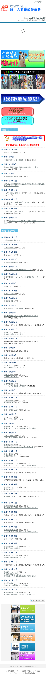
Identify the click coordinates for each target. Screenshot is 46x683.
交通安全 (23, 628)
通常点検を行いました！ (13, 489)
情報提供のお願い (23, 637)
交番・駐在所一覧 (10, 539)
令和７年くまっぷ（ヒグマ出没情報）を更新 (20, 465)
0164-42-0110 (37, 17)
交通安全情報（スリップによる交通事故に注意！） (22, 277)
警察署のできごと (10, 426)
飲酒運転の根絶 (9, 402)
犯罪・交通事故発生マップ (23, 656)
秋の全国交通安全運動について (15, 367)
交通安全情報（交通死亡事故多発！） (18, 270)
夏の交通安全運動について (13, 419)
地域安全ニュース (10, 497)
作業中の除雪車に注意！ (13, 240)
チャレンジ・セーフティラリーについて (18, 447)
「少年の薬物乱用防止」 (13, 193)
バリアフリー (39, 2)
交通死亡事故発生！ (11, 456)
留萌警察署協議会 (10, 176)
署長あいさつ (9, 152)
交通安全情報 (9, 248)
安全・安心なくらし (23, 619)
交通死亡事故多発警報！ (13, 548)
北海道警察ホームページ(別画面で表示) (19, 671)
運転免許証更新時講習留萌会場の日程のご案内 (21, 167)
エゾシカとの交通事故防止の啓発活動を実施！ (21, 532)
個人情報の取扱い (30, 673)
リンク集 (37, 671)
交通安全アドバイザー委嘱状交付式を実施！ (20, 428)
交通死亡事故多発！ (11, 377)
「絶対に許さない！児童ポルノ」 (16, 211)
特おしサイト (9, 286)
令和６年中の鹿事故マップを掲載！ (17, 585)
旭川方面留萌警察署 (23, 9)
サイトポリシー (16, 673)
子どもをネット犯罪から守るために (17, 202)
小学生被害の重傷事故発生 (13, 438)
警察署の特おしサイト (12, 463)
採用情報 (23, 647)
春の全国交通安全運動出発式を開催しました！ (21, 508)
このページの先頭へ (38, 600)
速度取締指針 (9, 301)
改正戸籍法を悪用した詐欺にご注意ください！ (21, 594)
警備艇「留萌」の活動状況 (13, 334)
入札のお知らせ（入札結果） (14, 160)
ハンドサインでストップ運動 (14, 386)
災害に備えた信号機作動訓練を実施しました (20, 576)
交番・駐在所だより (11, 410)
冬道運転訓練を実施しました (14, 574)
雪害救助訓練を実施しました (14, 557)
